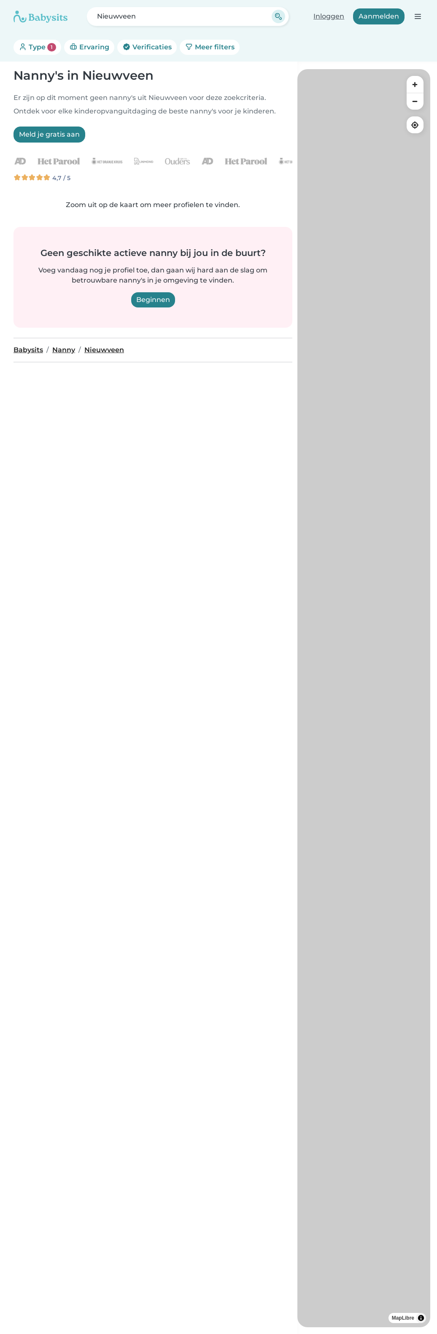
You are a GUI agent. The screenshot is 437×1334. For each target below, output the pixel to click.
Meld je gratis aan (49, 134)
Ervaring (89, 47)
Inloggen (328, 16)
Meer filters (210, 47)
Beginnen (153, 300)
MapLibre (403, 1318)
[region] (363, 698)
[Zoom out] (415, 101)
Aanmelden (379, 16)
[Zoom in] (415, 84)
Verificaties (147, 47)
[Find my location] (415, 124)
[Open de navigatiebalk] (417, 16)
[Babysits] (40, 16)
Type (37, 47)
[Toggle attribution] (421, 1318)
